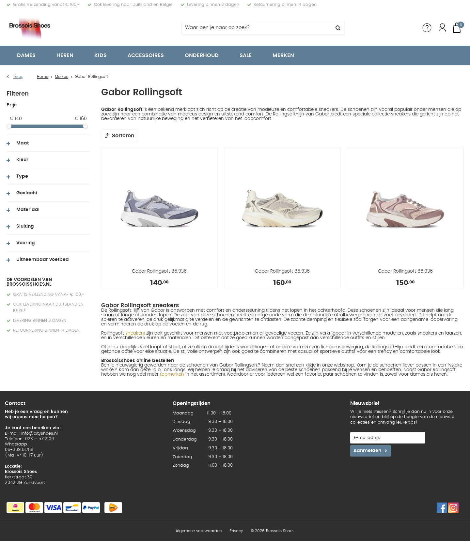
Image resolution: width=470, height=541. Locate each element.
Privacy (236, 531)
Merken (283, 55)
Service (427, 28)
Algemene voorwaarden (199, 531)
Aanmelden (367, 450)
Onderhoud (202, 55)
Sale (246, 55)
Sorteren (123, 135)
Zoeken (337, 27)
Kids (100, 55)
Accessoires (146, 55)
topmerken (172, 374)
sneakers (135, 333)
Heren (64, 55)
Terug (18, 77)
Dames (26, 55)
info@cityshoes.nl (39, 433)
